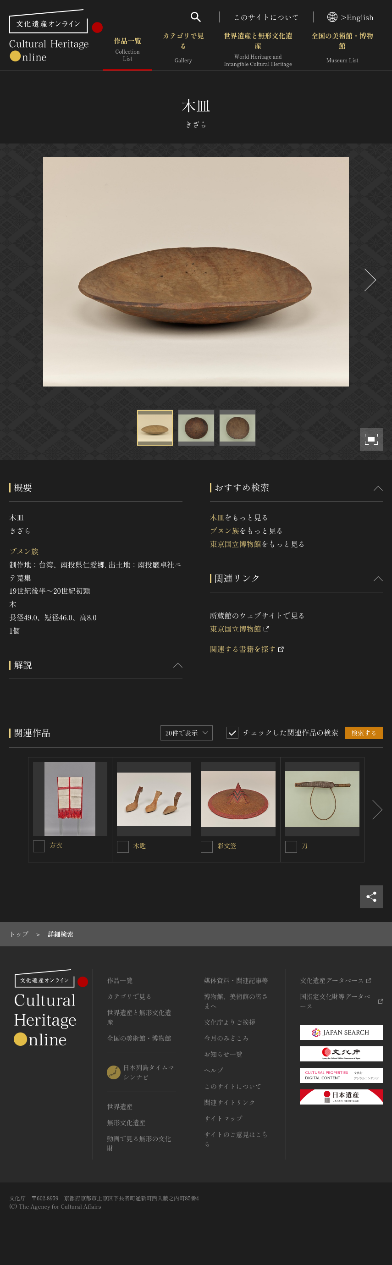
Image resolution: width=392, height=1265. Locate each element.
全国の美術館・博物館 (342, 50)
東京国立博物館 (235, 543)
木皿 (217, 517)
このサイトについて (266, 16)
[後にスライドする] (369, 280)
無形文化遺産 (126, 1122)
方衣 (56, 845)
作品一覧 (127, 50)
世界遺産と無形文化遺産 (258, 50)
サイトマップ (223, 1118)
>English (350, 16)
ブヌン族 (24, 551)
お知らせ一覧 (223, 1054)
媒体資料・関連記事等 (236, 980)
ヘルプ (213, 1070)
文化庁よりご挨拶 (229, 1022)
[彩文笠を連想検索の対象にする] (207, 847)
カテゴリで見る (183, 50)
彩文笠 (227, 845)
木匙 (139, 845)
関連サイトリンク (229, 1102)
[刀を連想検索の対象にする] (291, 847)
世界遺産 (120, 1106)
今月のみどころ (226, 1038)
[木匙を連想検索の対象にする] (123, 847)
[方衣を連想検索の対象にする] (39, 846)
